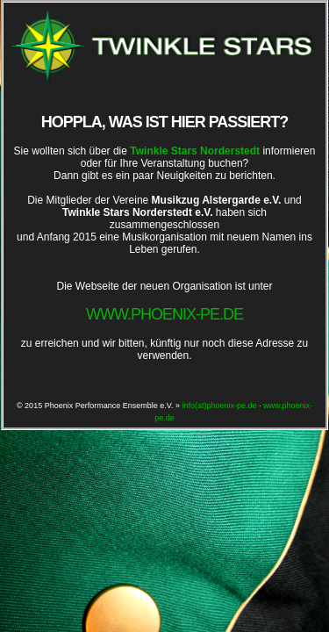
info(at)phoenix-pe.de (219, 405)
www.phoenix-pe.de (164, 314)
